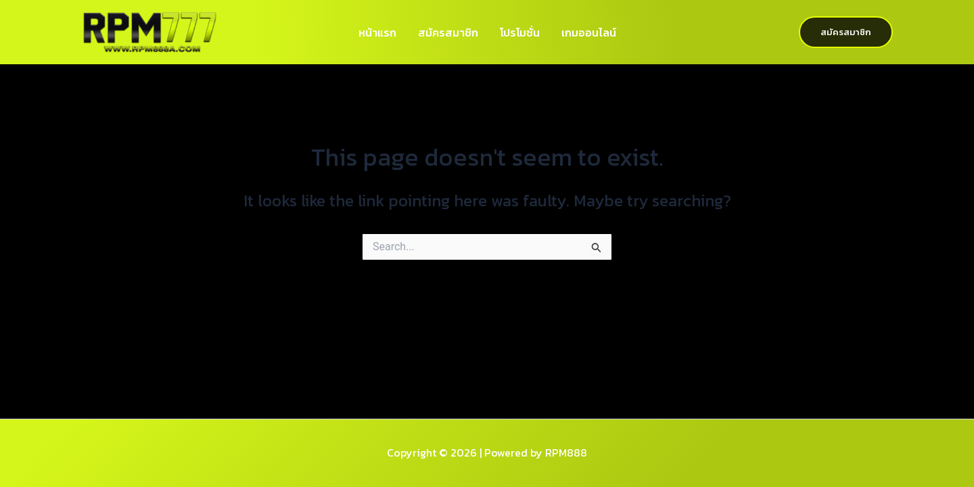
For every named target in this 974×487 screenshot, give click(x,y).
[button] (846, 32)
